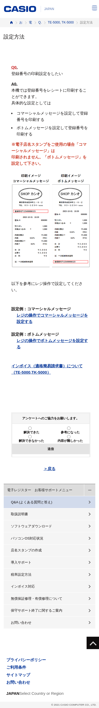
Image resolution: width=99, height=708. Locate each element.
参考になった (70, 432)
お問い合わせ (21, 623)
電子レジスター (30, 22)
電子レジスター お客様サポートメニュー (39, 490)
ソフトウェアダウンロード (31, 526)
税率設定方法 (21, 574)
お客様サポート (20, 22)
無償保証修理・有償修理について (36, 599)
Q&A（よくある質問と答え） (39, 22)
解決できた (31, 432)
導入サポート (21, 562)
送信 (51, 449)
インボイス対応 (23, 586)
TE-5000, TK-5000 (61, 22)
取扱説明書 (19, 514)
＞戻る (49, 468)
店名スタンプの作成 (26, 550)
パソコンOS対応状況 (27, 538)
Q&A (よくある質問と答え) (31, 502)
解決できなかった (31, 441)
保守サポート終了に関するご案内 (36, 610)
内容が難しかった (70, 441)
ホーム (11, 22)
